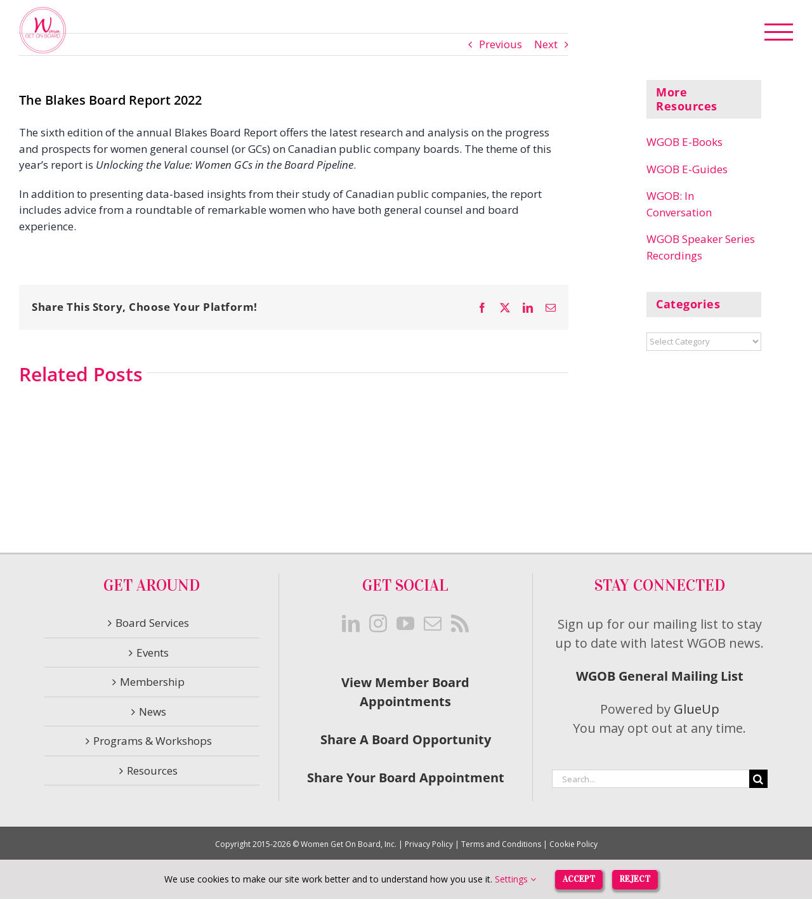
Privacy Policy (429, 844)
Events (152, 652)
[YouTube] (405, 624)
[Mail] (433, 624)
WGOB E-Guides (687, 169)
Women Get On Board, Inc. (348, 844)
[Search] (758, 779)
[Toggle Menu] (779, 32)
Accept (577, 878)
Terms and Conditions (501, 844)
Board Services (152, 622)
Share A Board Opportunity (405, 739)
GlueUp (696, 709)
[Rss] (460, 624)
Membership (152, 681)
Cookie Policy (573, 844)
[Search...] (650, 779)
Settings (513, 879)
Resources (152, 770)
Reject (635, 878)
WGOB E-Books (684, 142)
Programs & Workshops (152, 740)
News (152, 711)
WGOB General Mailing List (659, 676)
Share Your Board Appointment (405, 777)
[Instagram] (378, 624)
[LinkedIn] (351, 624)
